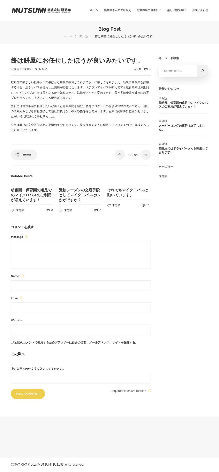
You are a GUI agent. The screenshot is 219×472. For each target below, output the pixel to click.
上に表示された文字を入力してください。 (38, 368)
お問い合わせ (200, 10)
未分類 (83, 36)
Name (17, 276)
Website (16, 320)
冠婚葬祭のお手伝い (149, 10)
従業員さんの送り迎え (117, 10)
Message (19, 236)
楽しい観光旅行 (176, 10)
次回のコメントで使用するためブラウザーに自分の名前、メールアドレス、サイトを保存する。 (76, 342)
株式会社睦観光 (23, 69)
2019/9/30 (41, 69)
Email (17, 298)
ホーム (94, 10)
